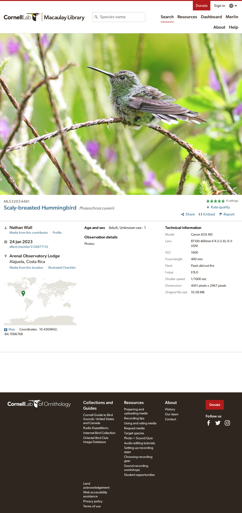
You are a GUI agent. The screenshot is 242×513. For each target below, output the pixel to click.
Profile (57, 232)
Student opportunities (139, 475)
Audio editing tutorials (139, 443)
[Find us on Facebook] (208, 423)
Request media (134, 428)
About (219, 27)
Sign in (219, 6)
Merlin (232, 17)
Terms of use (92, 506)
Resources (187, 17)
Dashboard (211, 17)
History (170, 409)
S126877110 (28, 247)
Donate (201, 6)
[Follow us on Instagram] (227, 423)
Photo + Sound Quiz (138, 438)
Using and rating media (140, 423)
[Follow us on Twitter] (218, 423)
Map (9, 329)
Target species (134, 433)
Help (233, 27)
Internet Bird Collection (99, 433)
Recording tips (134, 418)
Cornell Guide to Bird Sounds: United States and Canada (98, 419)
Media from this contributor (28, 232)
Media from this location (26, 267)
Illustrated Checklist (61, 267)
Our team (171, 414)
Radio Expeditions (95, 428)
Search (167, 17)
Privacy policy (93, 501)
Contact (170, 419)
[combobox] (122, 17)
